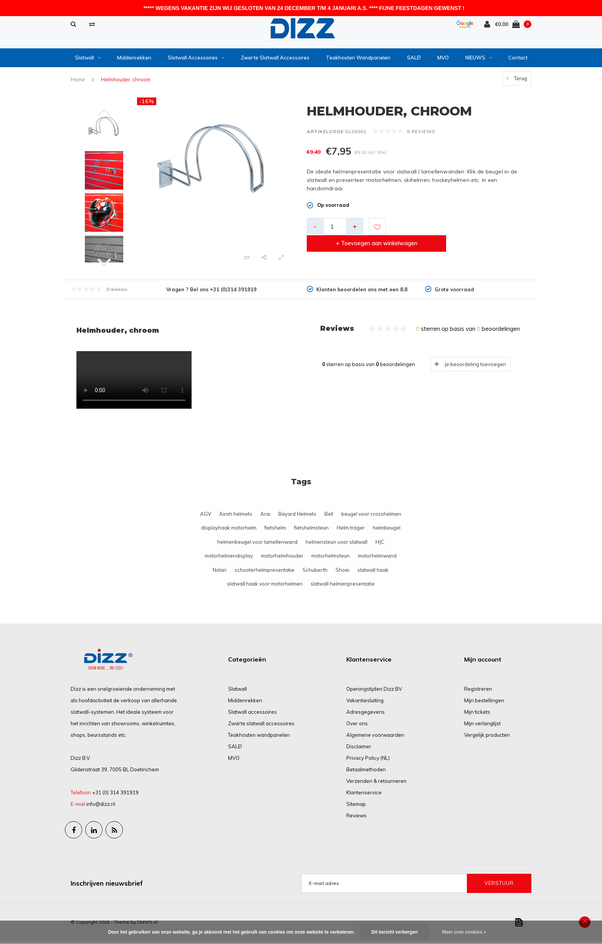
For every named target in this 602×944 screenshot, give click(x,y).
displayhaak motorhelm (228, 530)
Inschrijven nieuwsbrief (107, 886)
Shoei (342, 572)
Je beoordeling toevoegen (475, 366)
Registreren (478, 691)
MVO (443, 60)
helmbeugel (386, 530)
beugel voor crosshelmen (371, 516)
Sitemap (356, 807)
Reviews (356, 818)
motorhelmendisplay (229, 558)
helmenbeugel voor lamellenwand (257, 544)
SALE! (414, 60)
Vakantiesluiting (365, 703)
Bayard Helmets (297, 516)
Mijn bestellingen (484, 703)
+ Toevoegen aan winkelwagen (457, 229)
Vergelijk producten (487, 737)
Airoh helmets (235, 516)
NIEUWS (478, 60)
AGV (205, 516)
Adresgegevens (365, 714)
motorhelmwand (377, 558)
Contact (518, 60)
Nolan (220, 572)
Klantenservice (364, 795)
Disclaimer (358, 749)
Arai (265, 516)
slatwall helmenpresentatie (343, 586)
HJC (379, 544)
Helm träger (351, 530)
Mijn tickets (477, 714)
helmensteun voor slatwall (336, 544)
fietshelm (275, 530)
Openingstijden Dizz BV (374, 691)
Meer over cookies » (464, 932)
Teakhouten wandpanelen (358, 60)
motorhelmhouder (282, 558)
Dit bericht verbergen (394, 932)
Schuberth (315, 572)
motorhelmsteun (330, 558)
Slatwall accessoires (196, 60)
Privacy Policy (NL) (368, 761)
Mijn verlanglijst (482, 726)
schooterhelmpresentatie (264, 572)
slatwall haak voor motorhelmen (265, 586)
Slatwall (88, 60)
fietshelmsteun (311, 530)
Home (78, 82)
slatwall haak (373, 572)
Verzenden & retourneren (376, 784)
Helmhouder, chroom (125, 82)
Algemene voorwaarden (375, 737)
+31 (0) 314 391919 (115, 795)
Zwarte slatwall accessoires (275, 60)
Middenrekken (134, 60)
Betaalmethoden (366, 772)
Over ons (357, 726)
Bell (328, 516)
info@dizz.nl (100, 807)
